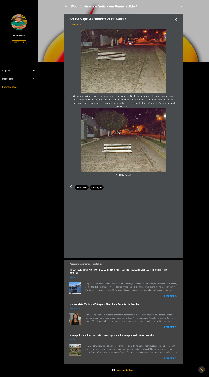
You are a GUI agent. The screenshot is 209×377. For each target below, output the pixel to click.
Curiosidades (81, 187)
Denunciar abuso (10, 87)
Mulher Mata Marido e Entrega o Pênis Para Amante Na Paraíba (104, 304)
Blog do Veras (19, 36)
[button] (175, 20)
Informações (96, 187)
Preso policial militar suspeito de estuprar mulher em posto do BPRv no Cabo (111, 335)
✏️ (202, 370)
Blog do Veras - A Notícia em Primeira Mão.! (104, 6)
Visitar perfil (19, 42)
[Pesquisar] (181, 7)
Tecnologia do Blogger (123, 370)
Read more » (170, 296)
